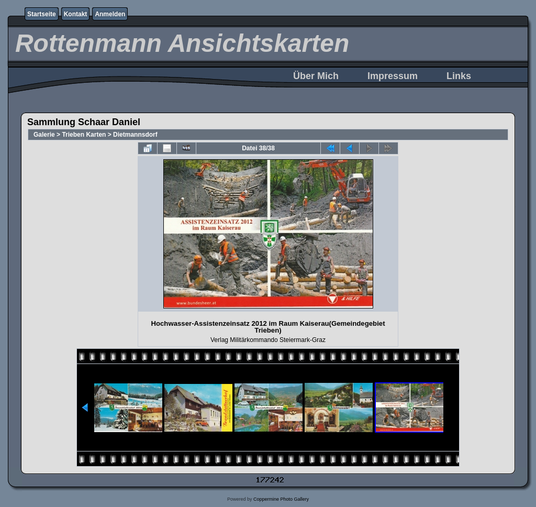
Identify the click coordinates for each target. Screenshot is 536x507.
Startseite (41, 14)
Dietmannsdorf (135, 134)
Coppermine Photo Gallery (281, 499)
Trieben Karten (84, 134)
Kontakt (75, 14)
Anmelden (110, 14)
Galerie (44, 134)
